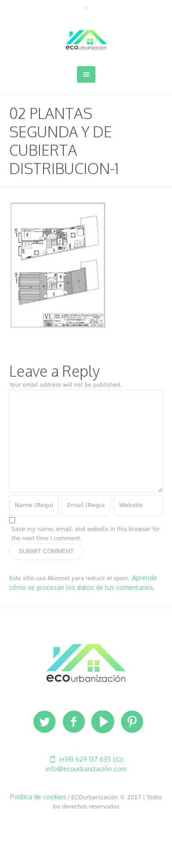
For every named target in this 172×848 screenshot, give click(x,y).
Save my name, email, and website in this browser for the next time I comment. (85, 534)
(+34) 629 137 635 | (86, 759)
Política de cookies (38, 797)
